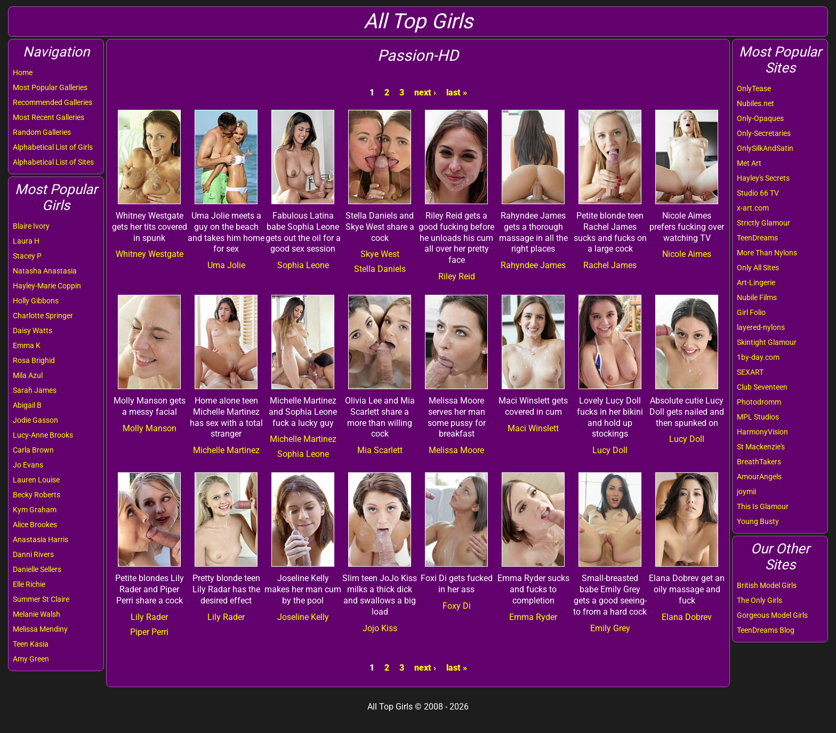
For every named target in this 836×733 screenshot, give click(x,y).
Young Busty (758, 521)
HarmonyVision (762, 432)
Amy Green (31, 659)
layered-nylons (761, 327)
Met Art (749, 163)
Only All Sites (758, 267)
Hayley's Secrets (763, 178)
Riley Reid (456, 276)
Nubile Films (757, 297)
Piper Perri (149, 632)
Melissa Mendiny (40, 629)
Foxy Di (457, 606)
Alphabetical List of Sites (53, 162)
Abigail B (27, 405)
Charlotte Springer (43, 315)
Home (23, 72)
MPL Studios (758, 417)
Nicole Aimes (686, 254)
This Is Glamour (763, 506)
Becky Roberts (36, 494)
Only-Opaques (760, 118)
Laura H (26, 241)
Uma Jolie (226, 265)
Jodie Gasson (35, 420)
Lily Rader (149, 617)
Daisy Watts (32, 330)
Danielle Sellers (37, 569)
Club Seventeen (762, 387)
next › (425, 92)
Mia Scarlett (380, 450)
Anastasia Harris (40, 539)
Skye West (379, 254)
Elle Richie (29, 584)
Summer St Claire (41, 599)
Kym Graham (35, 509)
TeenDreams (757, 237)
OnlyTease (754, 88)
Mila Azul (28, 375)
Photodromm (759, 402)
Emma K (27, 345)
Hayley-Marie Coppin (47, 285)
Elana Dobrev (687, 617)
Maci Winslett (533, 428)
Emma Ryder (533, 617)
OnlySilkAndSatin (765, 148)
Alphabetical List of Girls (53, 147)
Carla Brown (33, 450)
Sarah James (35, 390)
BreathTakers (759, 461)
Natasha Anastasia (45, 271)
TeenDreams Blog (765, 630)
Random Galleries (42, 132)
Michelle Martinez (226, 450)
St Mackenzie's (761, 446)
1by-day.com (758, 357)
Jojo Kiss (380, 628)
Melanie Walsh (36, 614)
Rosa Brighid (34, 360)
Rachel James (610, 265)
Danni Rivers (33, 554)
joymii (746, 491)
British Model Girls (767, 585)
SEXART (750, 372)
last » (456, 92)
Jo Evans (28, 465)
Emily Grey (610, 628)
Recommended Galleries (52, 102)
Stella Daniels (380, 269)
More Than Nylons (767, 252)
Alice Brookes (35, 524)
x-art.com (753, 208)
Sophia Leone (303, 265)
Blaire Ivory (31, 226)
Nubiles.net (755, 103)
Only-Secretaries (764, 133)
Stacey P (27, 256)
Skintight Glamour (767, 342)
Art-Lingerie (756, 282)
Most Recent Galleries (48, 117)
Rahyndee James (533, 265)
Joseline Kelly (303, 617)
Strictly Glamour (763, 223)
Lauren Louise (36, 480)
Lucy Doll (610, 450)
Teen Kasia (31, 644)
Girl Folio (751, 312)
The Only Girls (759, 600)
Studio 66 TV (758, 193)
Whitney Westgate (149, 254)
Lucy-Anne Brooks (43, 435)
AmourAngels (759, 476)
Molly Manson (149, 428)
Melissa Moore (456, 450)
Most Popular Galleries (50, 87)
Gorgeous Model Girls (772, 615)
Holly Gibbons (36, 300)
